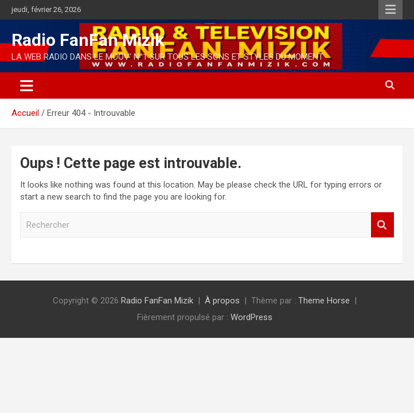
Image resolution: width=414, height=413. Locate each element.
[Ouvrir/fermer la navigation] (26, 85)
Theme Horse (324, 300)
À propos (222, 300)
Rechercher (382, 225)
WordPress (251, 317)
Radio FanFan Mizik (87, 40)
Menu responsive (390, 10)
